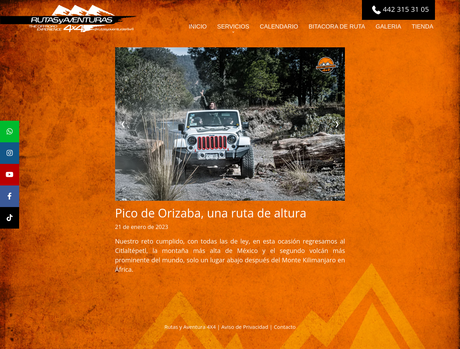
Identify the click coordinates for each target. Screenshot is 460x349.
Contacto (285, 326)
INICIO (198, 26)
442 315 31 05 (400, 9)
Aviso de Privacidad (244, 326)
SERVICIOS (233, 26)
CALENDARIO (279, 26)
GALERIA (388, 26)
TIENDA (422, 26)
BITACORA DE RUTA (336, 26)
